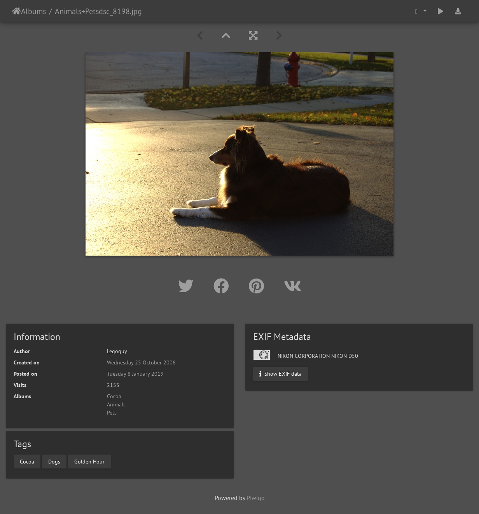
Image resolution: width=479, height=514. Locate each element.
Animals (68, 11)
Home (16, 11)
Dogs (54, 461)
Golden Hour (89, 461)
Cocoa (114, 396)
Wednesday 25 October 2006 (141, 362)
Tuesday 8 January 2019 (135, 373)
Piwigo (255, 498)
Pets (92, 11)
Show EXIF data (280, 373)
